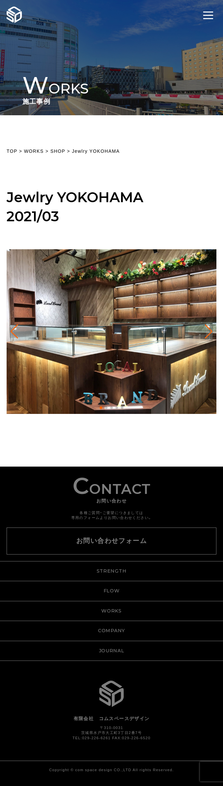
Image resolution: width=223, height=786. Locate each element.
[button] (101, 407)
